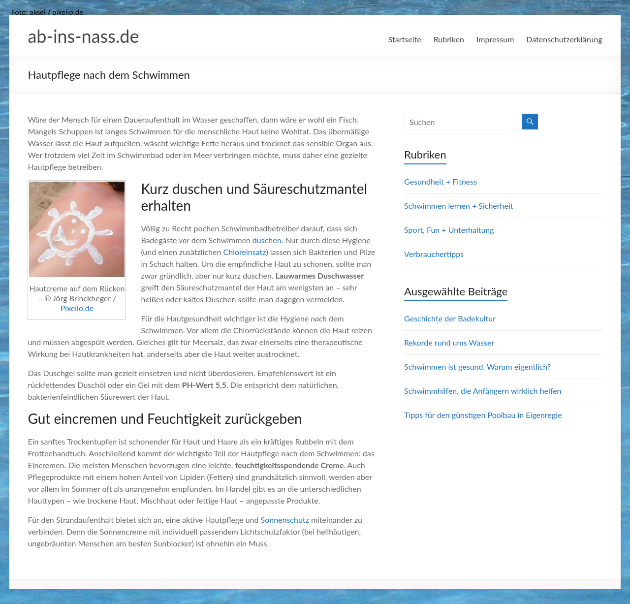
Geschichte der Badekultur (450, 318)
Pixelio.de (77, 308)
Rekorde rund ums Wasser (449, 342)
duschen (267, 240)
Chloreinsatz (244, 251)
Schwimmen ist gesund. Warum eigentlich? (477, 366)
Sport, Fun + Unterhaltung (449, 229)
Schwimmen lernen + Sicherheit (458, 205)
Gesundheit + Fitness (440, 181)
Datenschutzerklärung (564, 39)
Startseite (404, 39)
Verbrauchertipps (434, 253)
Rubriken (449, 39)
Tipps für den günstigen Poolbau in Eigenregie (483, 414)
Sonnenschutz (285, 519)
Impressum (495, 39)
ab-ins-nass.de (83, 36)
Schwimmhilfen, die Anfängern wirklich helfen (482, 390)
